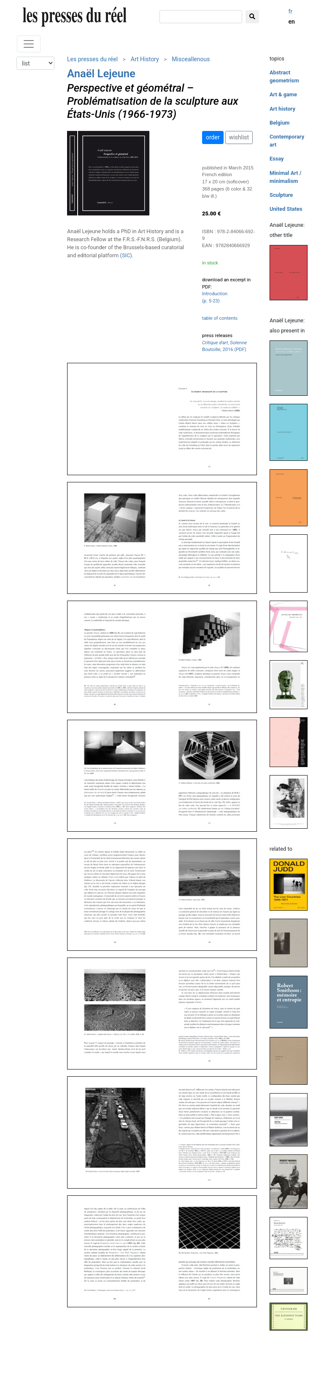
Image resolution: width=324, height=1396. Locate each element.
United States (286, 209)
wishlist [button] (239, 137)
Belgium (279, 123)
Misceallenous (191, 59)
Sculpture (281, 195)
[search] (200, 16)
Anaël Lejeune (101, 73)
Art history (282, 109)
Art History (145, 59)
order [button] (213, 137)
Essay (277, 158)
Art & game (283, 94)
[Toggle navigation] (28, 43)
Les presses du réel (92, 59)
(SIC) (126, 255)
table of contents (220, 318)
